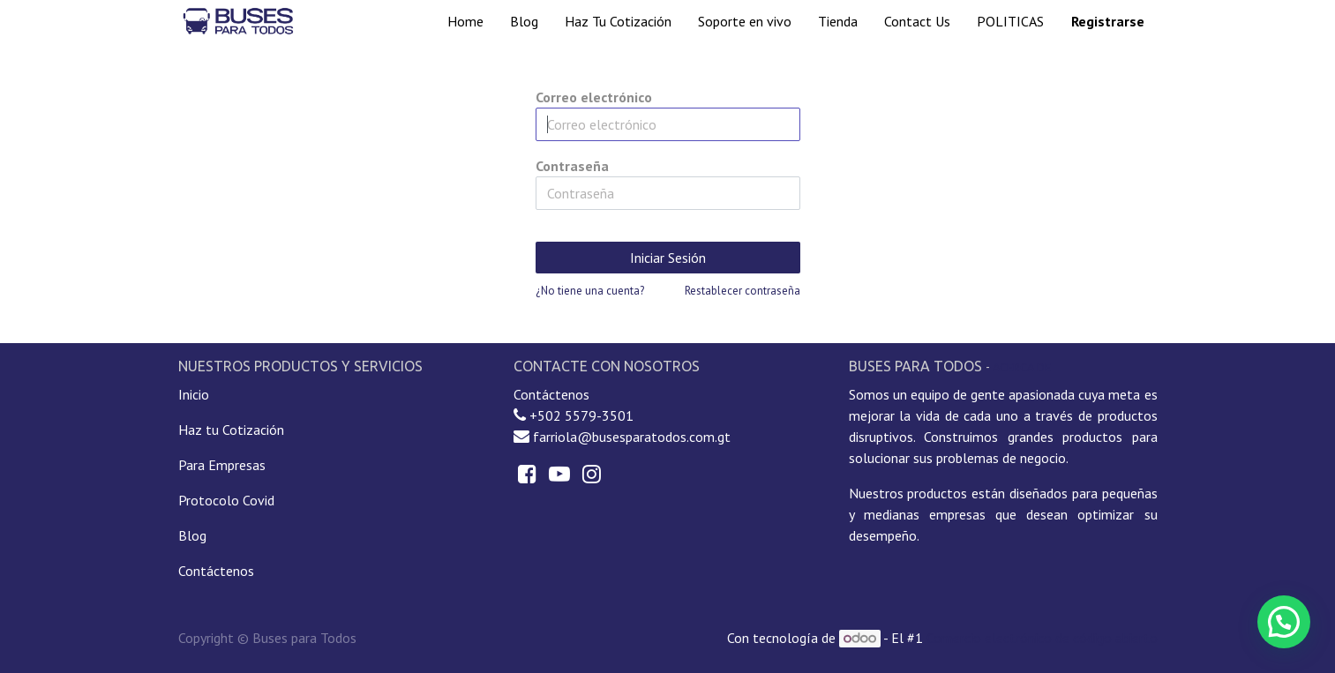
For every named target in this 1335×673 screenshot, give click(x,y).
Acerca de (1022, 367)
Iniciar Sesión (668, 257)
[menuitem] (465, 21)
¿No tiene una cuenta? (590, 290)
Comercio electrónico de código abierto (1042, 638)
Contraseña (572, 166)
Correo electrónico (594, 97)
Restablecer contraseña (742, 290)
